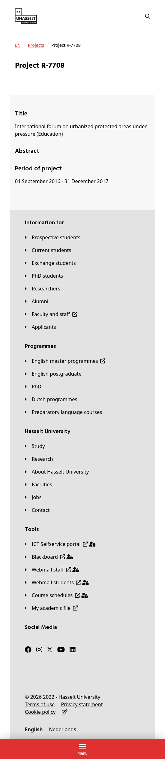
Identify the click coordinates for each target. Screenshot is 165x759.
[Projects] (36, 45)
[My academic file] (51, 608)
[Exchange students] (50, 263)
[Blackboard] (49, 557)
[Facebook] (28, 649)
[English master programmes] (65, 361)
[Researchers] (42, 288)
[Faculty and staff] (51, 314)
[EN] (18, 45)
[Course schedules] (56, 595)
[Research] (39, 459)
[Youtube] (61, 649)
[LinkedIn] (73, 649)
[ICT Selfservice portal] (60, 544)
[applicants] (40, 327)
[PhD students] (44, 276)
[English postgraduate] (53, 373)
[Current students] (48, 250)
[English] (34, 729)
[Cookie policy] (40, 712)
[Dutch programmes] (51, 399)
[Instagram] (39, 649)
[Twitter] (49, 649)
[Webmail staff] (52, 569)
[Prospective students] (52, 237)
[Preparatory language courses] (63, 412)
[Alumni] (36, 301)
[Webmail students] (57, 582)
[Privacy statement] (82, 704)
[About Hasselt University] (57, 471)
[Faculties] (38, 484)
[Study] (35, 446)
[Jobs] (33, 497)
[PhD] (33, 386)
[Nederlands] (62, 729)
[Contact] (37, 510)
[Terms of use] (40, 704)
